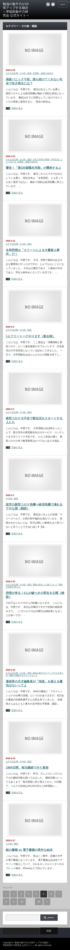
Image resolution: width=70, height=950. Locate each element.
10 (22, 902)
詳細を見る (17, 108)
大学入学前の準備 (41, 159)
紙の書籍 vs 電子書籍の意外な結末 (29, 849)
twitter (53, 4)
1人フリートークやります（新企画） (30, 336)
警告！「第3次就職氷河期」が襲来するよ (33, 167)
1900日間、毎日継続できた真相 (27, 767)
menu (62, 4)
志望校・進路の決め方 (43, 73)
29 (39, 902)
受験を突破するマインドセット (23, 675)
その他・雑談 (25, 73)
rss (48, 4)
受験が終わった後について (45, 584)
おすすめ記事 (12, 73)
